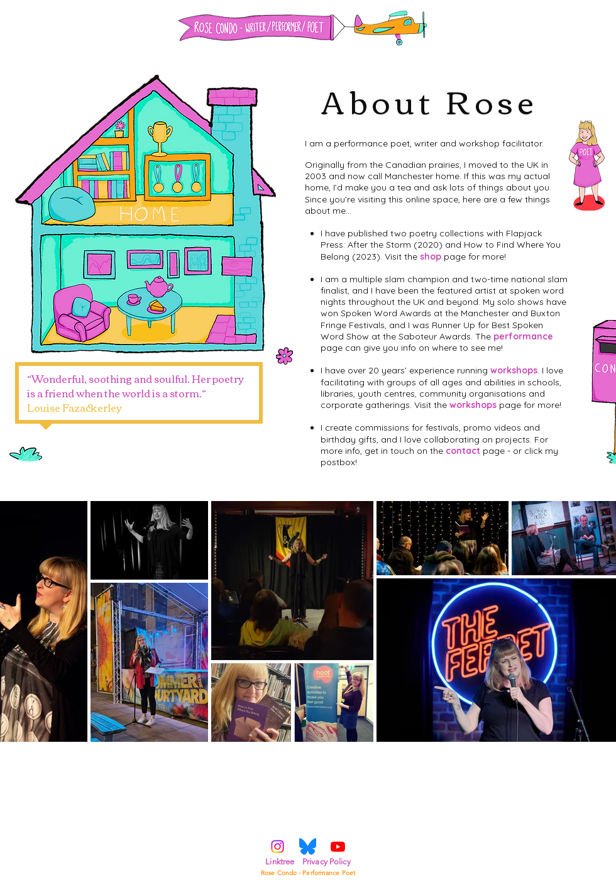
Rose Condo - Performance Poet (308, 873)
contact (463, 450)
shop (430, 256)
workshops (513, 370)
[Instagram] (277, 846)
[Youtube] (337, 846)
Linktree (279, 861)
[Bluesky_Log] (307, 846)
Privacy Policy (326, 861)
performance (523, 336)
